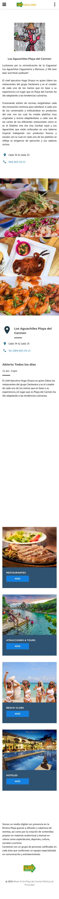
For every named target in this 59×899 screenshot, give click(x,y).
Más (17, 578)
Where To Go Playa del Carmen (27, 881)
